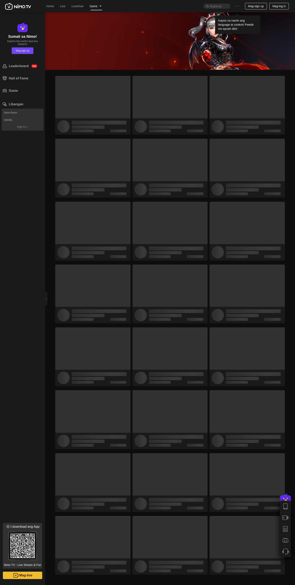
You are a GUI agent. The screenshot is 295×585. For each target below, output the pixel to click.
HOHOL (8, 120)
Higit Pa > (22, 126)
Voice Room (10, 112)
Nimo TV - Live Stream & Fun (22, 545)
